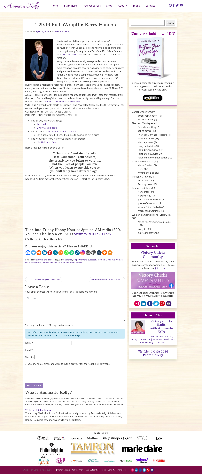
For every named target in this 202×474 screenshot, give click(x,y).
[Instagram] (82, 252)
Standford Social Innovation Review (61, 101)
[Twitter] (33, 252)
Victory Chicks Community (153, 254)
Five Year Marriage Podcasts (152, 134)
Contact (150, 5)
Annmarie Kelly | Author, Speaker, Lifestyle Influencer (85, 470)
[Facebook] (28, 252)
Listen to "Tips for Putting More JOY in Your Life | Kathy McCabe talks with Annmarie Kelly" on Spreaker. (153, 339)
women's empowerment (72, 262)
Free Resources (91, 5)
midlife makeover (147, 232)
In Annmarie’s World (142, 161)
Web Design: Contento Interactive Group (39, 470)
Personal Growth (141, 176)
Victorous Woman (33, 262)
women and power (51, 262)
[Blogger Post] (88, 252)
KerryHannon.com (72, 54)
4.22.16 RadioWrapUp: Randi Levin (44, 279)
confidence (67, 259)
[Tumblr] (99, 252)
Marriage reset (145, 142)
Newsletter (143, 191)
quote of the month (148, 203)
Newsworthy (144, 195)
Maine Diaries (145, 165)
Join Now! (160, 268)
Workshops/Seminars (149, 210)
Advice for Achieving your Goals (154, 221)
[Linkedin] (44, 252)
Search (170, 23)
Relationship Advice (148, 153)
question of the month (149, 199)
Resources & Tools (142, 188)
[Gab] (71, 252)
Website (29, 357)
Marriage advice (146, 138)
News (141, 169)
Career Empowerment (143, 111)
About (122, 5)
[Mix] (60, 252)
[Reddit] (38, 252)
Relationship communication (152, 157)
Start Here (70, 5)
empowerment (80, 259)
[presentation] (46, 374)
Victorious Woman (114, 259)
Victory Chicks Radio (43, 259)
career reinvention (147, 115)
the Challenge (43, 124)
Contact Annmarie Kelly (117, 470)
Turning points (146, 184)
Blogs (136, 5)
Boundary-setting (147, 127)
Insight (141, 229)
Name (29, 342)
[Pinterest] (49, 252)
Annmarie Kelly (62, 31)
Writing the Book (147, 172)
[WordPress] (93, 252)
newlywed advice (146, 146)
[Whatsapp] (66, 252)
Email (29, 350)
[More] (110, 252)
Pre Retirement (146, 119)
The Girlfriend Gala (46, 142)
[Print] (104, 252)
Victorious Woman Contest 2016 (105, 279)
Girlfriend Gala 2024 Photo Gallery (153, 353)
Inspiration (143, 180)
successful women (96, 259)
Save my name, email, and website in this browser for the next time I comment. (69, 363)
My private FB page (46, 127)
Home (54, 5)
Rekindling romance (148, 149)
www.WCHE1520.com (92, 234)
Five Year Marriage (142, 123)
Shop (109, 5)
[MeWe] (55, 252)
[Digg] (77, 252)
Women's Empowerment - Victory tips (152, 214)
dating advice (144, 130)
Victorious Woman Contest (62, 131)
